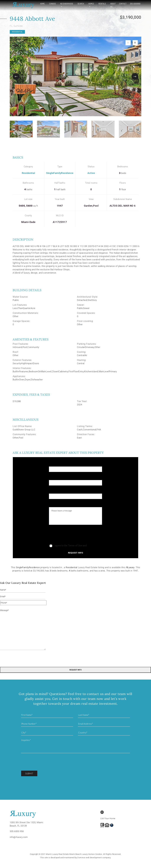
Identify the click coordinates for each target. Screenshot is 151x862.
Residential (17, 32)
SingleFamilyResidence (59, 173)
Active (91, 173)
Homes (89, 4)
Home (40, 4)
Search (78, 4)
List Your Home (107, 818)
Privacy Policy (94, 545)
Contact (123, 4)
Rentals (100, 4)
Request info (75, 552)
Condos (50, 4)
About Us (111, 5)
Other (80, 324)
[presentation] (71, 535)
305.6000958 (135, 4)
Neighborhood (64, 4)
